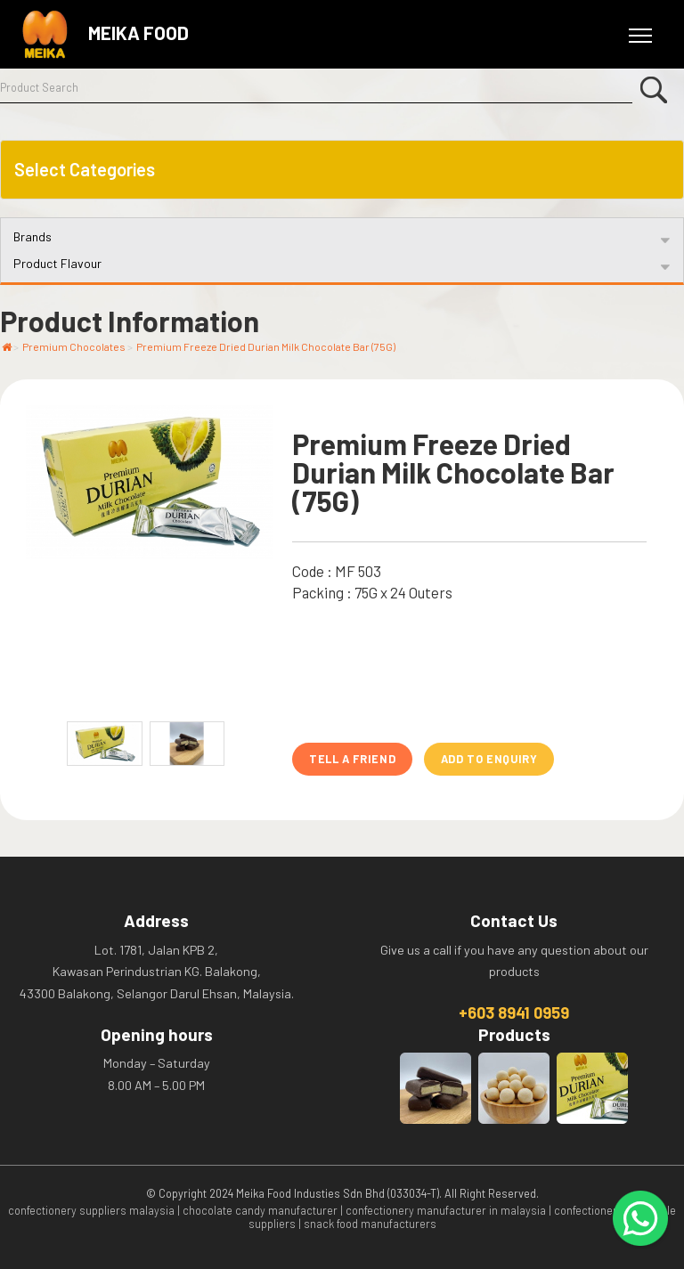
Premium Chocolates (74, 346)
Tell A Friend (352, 759)
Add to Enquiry (489, 759)
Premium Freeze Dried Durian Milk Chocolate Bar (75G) (265, 346)
